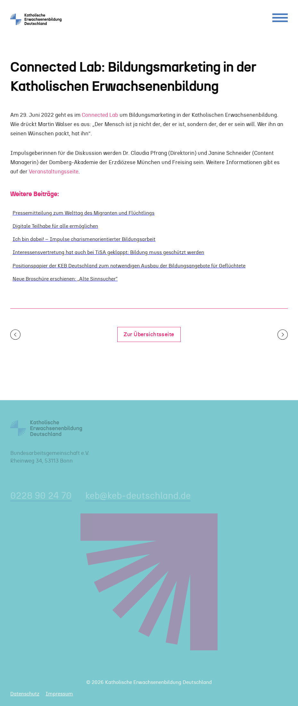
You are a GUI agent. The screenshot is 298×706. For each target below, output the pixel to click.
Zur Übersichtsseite (149, 334)
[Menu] (280, 19)
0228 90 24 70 (41, 496)
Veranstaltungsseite (54, 171)
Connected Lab (100, 115)
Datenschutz (24, 693)
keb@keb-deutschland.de (138, 496)
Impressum (59, 693)
